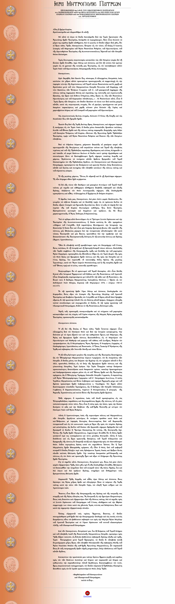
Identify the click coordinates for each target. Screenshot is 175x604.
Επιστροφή (88, 595)
